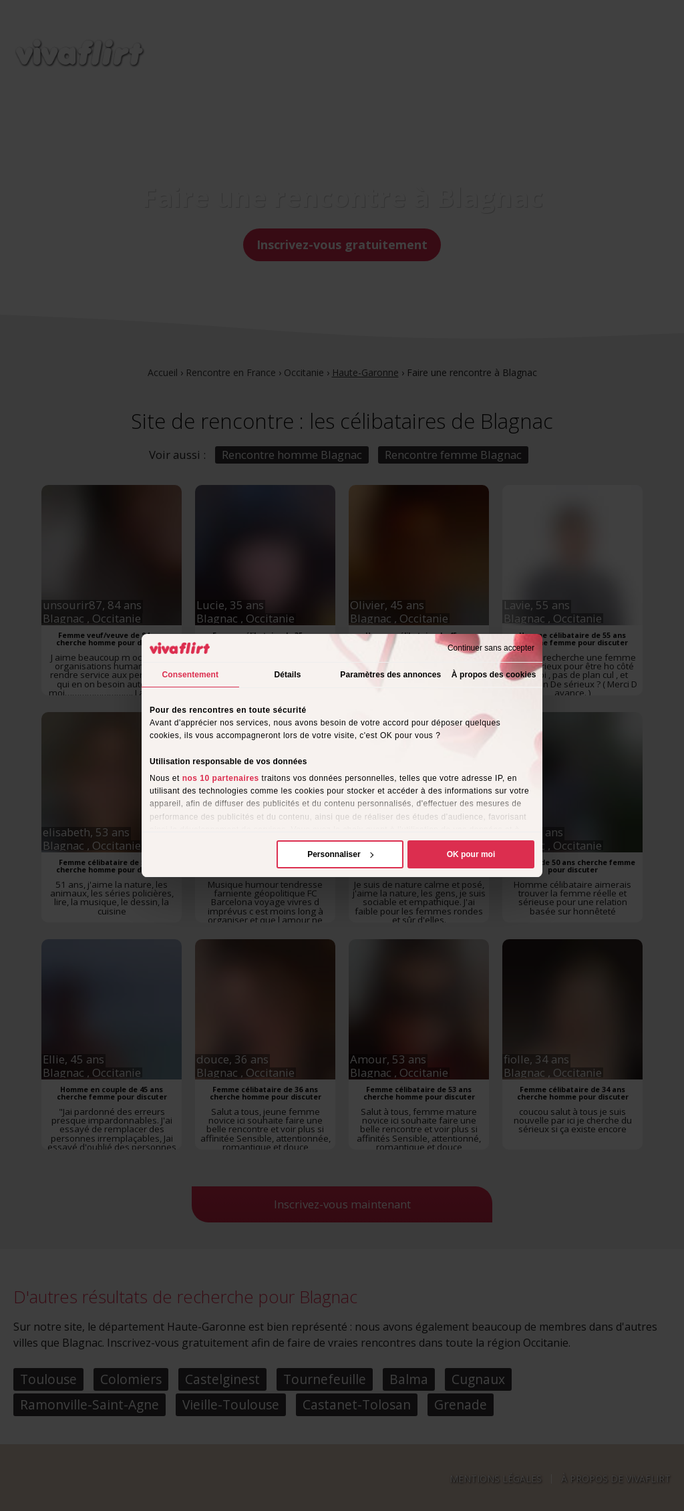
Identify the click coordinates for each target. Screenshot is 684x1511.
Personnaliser (340, 854)
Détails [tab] (287, 674)
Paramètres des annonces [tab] (390, 674)
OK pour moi (471, 854)
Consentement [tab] (190, 674)
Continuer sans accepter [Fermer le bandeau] (491, 648)
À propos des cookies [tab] (494, 674)
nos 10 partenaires (220, 778)
